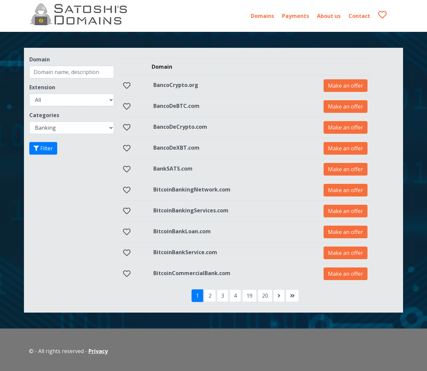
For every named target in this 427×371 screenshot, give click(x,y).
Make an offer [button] (345, 85)
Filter (43, 148)
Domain (39, 59)
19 (249, 295)
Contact (359, 16)
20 (265, 295)
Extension (42, 87)
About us (329, 16)
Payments (295, 16)
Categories (44, 115)
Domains (262, 16)
